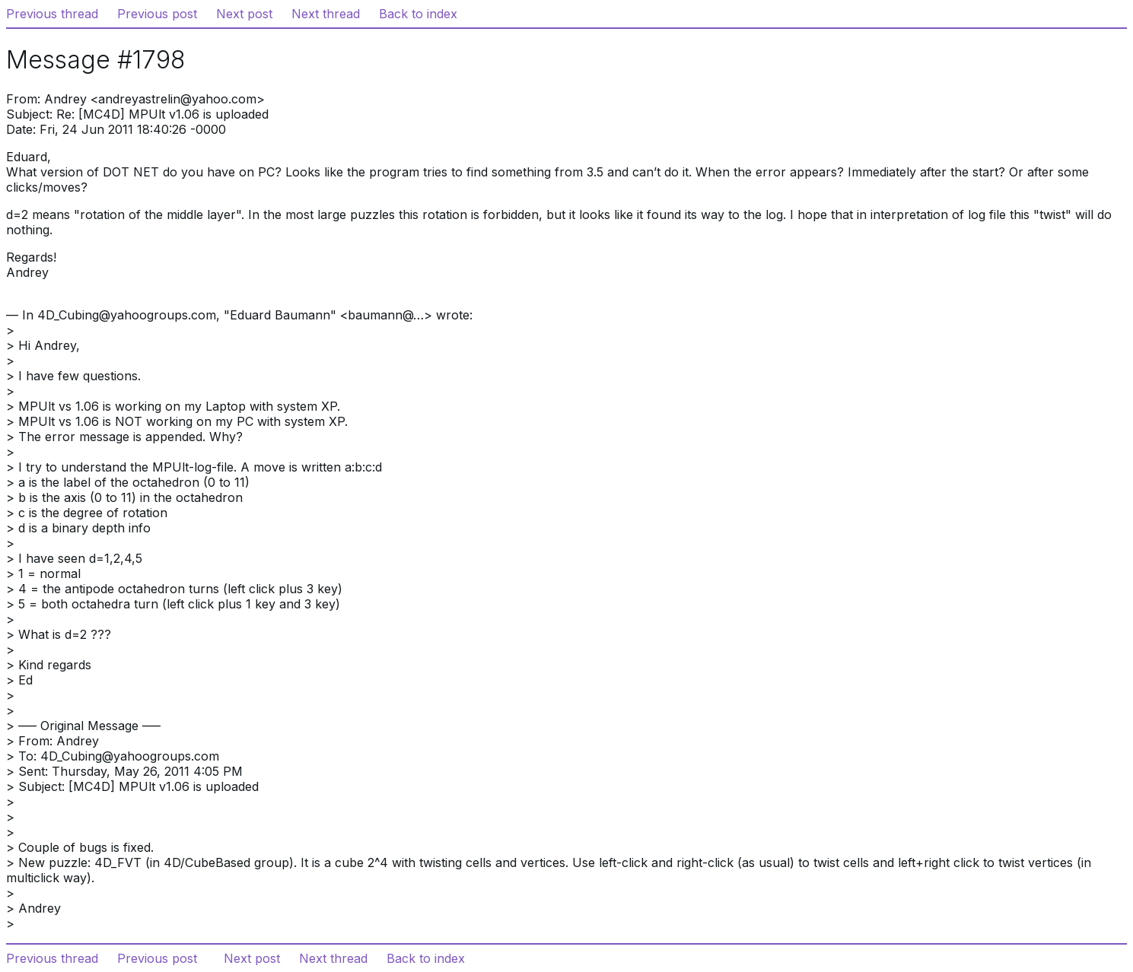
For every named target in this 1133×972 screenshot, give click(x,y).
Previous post (157, 13)
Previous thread (52, 13)
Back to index (418, 13)
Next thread (325, 13)
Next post (244, 13)
